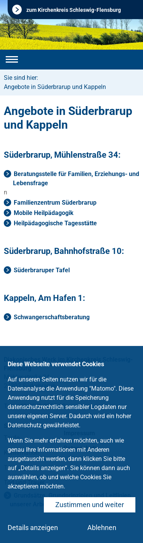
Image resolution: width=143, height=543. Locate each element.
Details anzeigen (33, 528)
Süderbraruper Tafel (42, 270)
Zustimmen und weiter (89, 505)
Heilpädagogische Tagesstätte (55, 223)
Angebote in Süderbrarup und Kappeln (55, 86)
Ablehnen (101, 528)
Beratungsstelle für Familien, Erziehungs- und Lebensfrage (76, 178)
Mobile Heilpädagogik (44, 213)
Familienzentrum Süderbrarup (55, 202)
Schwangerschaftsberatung (52, 317)
